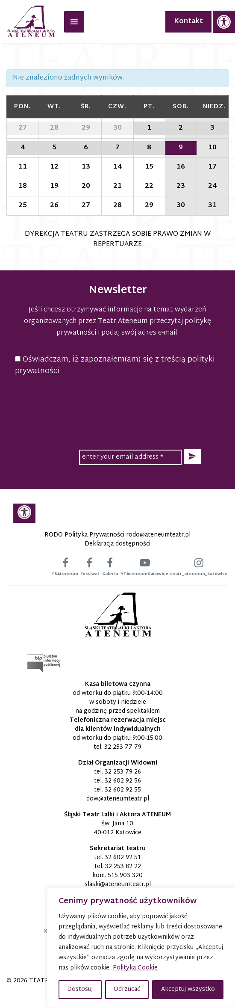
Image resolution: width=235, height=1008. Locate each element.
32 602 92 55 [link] (123, 790)
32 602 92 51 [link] (123, 857)
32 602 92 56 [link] (123, 781)
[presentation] (117, 399)
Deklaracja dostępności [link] (117, 544)
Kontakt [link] (188, 21)
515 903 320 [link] (125, 875)
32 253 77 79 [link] (122, 747)
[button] (192, 456)
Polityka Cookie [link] (135, 968)
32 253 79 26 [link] (123, 772)
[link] (224, 22)
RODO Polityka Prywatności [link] (84, 535)
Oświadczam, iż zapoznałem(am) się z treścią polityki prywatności (115, 365)
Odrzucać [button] (127, 989)
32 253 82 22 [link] (123, 866)
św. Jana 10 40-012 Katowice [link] (117, 828)
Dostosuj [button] (80, 989)
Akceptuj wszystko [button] (188, 989)
